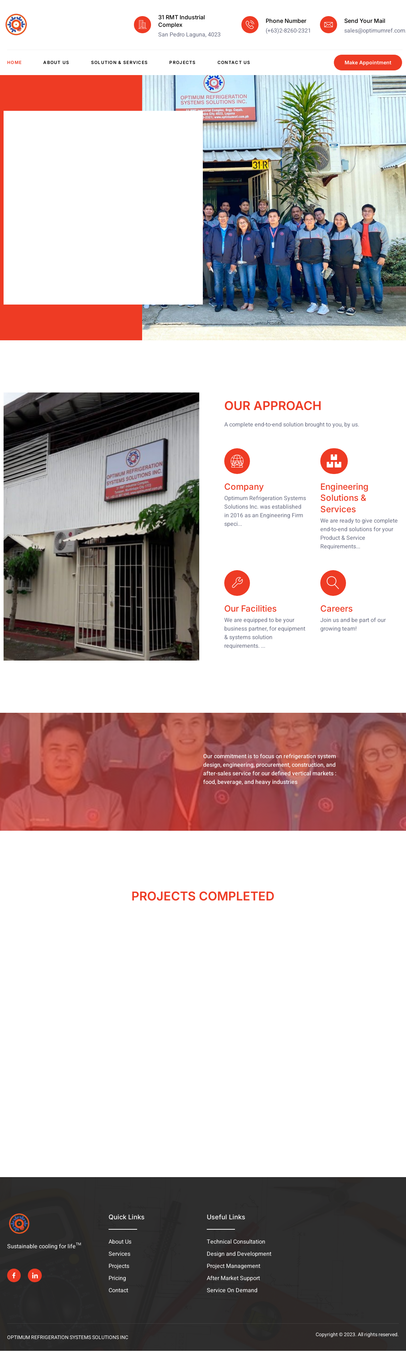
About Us (56, 62)
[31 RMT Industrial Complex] (142, 24)
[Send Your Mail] (328, 24)
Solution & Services (119, 62)
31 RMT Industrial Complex (181, 21)
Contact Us (234, 62)
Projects (182, 62)
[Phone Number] (250, 24)
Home (14, 62)
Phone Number (286, 20)
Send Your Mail (364, 20)
